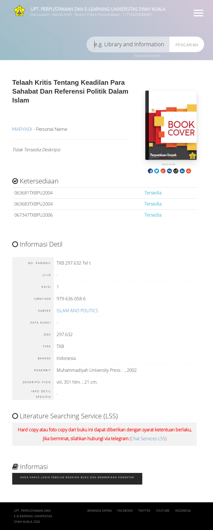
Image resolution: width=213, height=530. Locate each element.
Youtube (162, 511)
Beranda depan (99, 511)
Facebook (125, 511)
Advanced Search (147, 55)
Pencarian (187, 44)
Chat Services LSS (148, 439)
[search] (128, 44)
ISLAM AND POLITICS (77, 311)
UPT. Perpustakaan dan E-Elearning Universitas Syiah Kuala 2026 (33, 516)
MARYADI (22, 129)
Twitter (144, 511)
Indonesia (183, 511)
